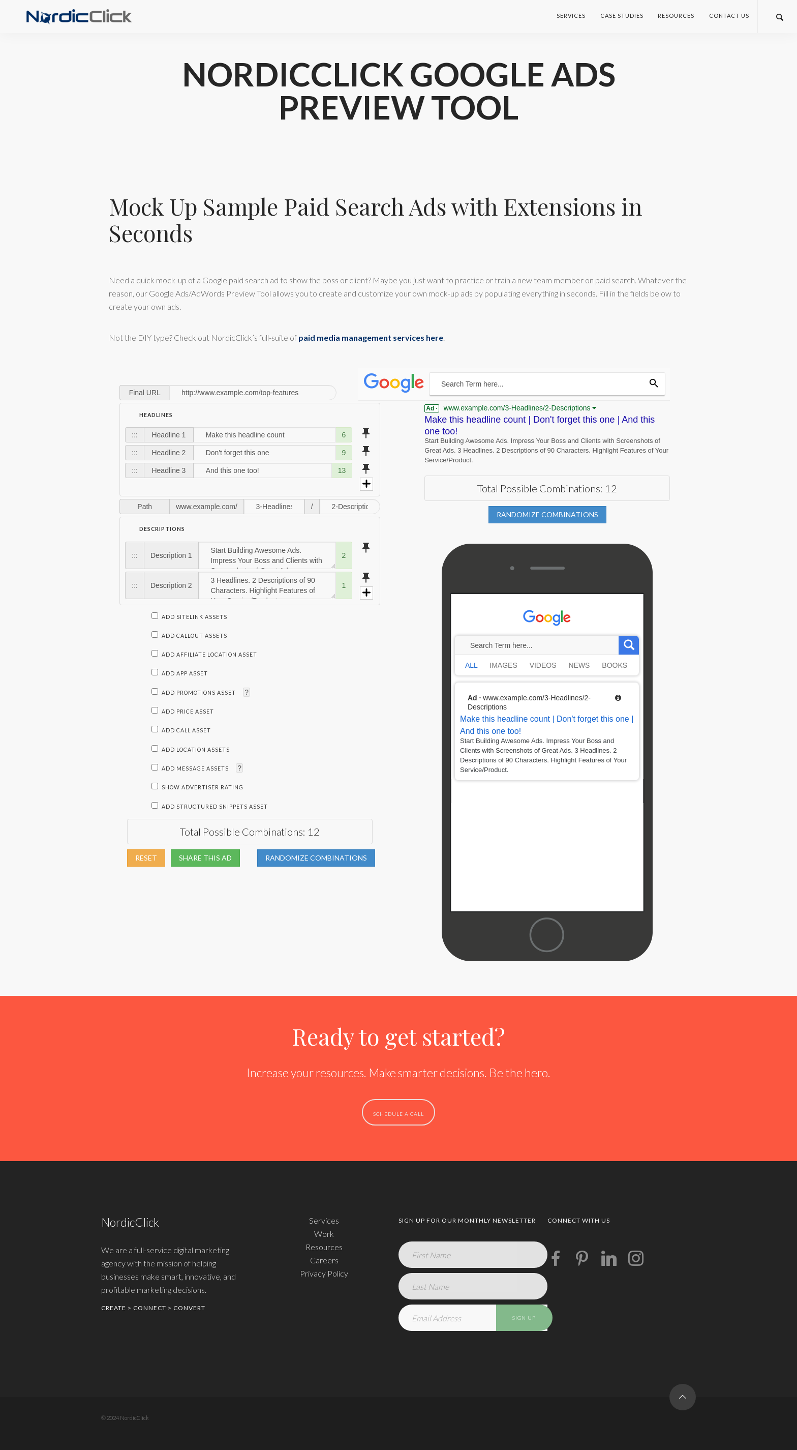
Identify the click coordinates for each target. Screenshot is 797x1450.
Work (324, 1233)
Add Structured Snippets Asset (209, 807)
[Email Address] (472, 1318)
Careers (324, 1260)
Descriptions (162, 529)
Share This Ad (205, 857)
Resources (676, 15)
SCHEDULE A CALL (398, 1114)
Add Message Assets (190, 768)
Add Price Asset (182, 711)
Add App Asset (179, 673)
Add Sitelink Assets (189, 617)
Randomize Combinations (316, 857)
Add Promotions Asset (194, 693)
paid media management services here (370, 337)
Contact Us (729, 15)
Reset (146, 857)
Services (571, 15)
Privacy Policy (324, 1273)
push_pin (366, 433)
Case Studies (621, 15)
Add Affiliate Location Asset (204, 655)
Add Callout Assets (189, 636)
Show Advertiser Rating (197, 787)
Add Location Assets (190, 750)
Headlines (156, 415)
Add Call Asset (181, 730)
